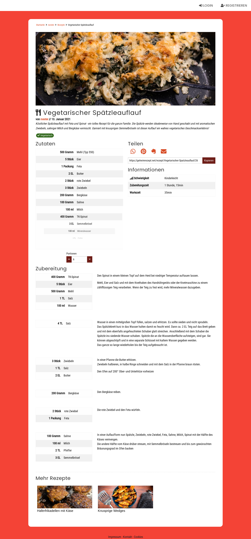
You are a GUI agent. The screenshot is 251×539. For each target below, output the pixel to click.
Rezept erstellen (77, 5)
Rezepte (61, 25)
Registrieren (234, 5)
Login (206, 5)
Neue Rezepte (16, 5)
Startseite (40, 25)
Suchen (45, 5)
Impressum (114, 537)
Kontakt (127, 537)
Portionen (71, 253)
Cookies (138, 537)
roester (51, 25)
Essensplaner (114, 5)
